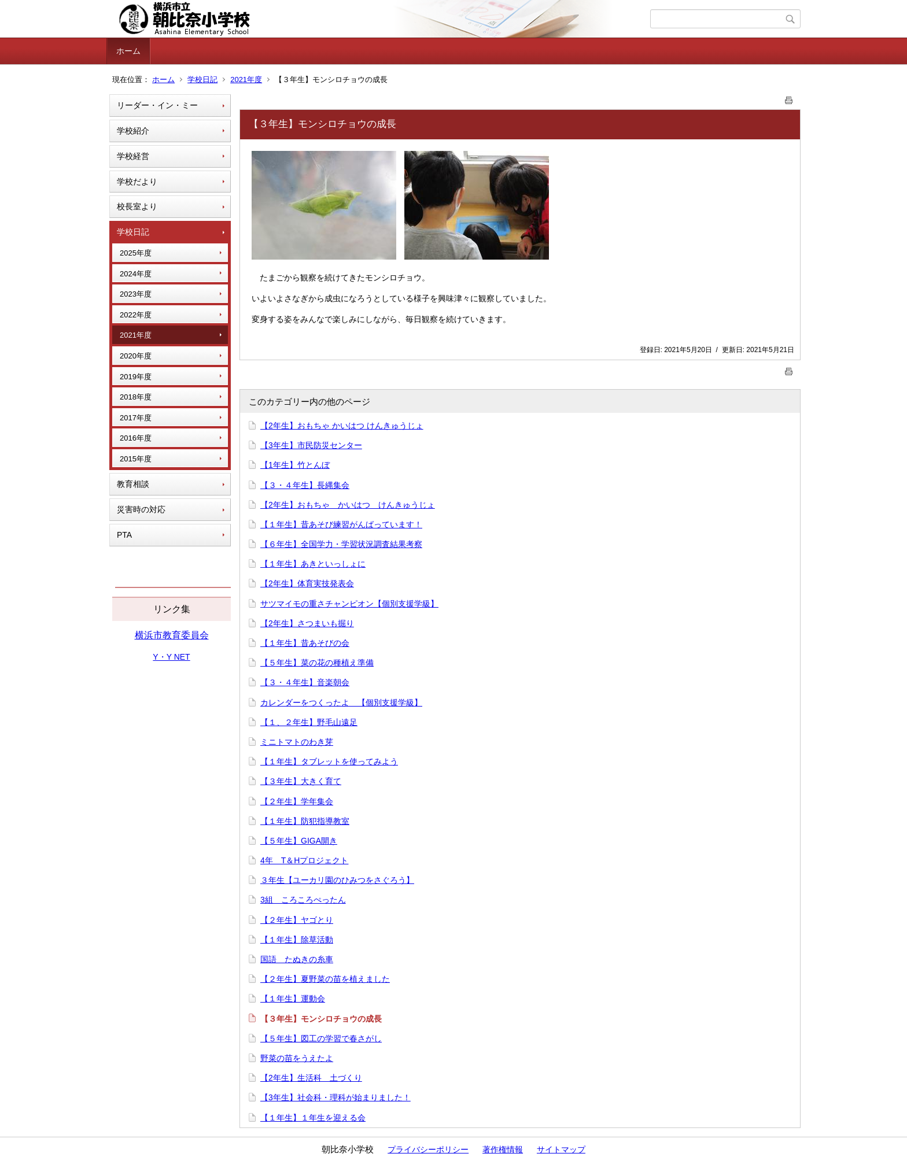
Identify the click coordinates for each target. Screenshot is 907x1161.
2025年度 (136, 253)
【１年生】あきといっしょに (313, 563)
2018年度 (136, 397)
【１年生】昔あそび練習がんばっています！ (341, 524)
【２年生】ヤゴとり (296, 920)
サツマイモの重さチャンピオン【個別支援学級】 (349, 603)
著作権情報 (502, 1149)
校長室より (137, 206)
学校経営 (133, 156)
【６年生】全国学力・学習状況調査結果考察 (341, 544)
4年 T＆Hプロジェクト (304, 860)
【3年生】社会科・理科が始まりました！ (335, 1097)
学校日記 (202, 79)
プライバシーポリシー (428, 1149)
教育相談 (133, 484)
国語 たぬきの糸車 (296, 959)
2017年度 (136, 417)
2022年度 (136, 314)
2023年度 (136, 294)
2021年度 (246, 79)
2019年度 (136, 376)
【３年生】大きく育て (300, 781)
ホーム (128, 51)
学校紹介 (133, 130)
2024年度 (136, 273)
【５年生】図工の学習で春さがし (321, 1038)
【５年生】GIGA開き (298, 840)
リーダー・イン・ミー (157, 105)
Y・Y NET (171, 656)
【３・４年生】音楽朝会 (304, 682)
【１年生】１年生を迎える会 (313, 1117)
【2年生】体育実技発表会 (307, 583)
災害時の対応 (141, 509)
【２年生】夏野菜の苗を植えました (325, 978)
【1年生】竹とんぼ (295, 464)
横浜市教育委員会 (172, 635)
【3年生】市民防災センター (311, 445)
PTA (124, 534)
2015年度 (136, 458)
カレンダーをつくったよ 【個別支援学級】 (341, 702)
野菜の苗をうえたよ (296, 1058)
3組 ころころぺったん (303, 899)
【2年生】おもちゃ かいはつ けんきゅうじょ (341, 425)
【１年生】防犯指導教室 (304, 821)
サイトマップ (561, 1149)
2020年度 (136, 356)
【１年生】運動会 (292, 998)
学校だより (137, 181)
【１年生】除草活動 (296, 939)
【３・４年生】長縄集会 (304, 485)
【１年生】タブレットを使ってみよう (329, 761)
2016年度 (136, 438)
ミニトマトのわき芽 (296, 741)
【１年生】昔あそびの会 (304, 643)
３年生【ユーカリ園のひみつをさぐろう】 (337, 880)
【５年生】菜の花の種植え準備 (317, 662)
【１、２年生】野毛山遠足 (308, 722)
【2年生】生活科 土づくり (311, 1077)
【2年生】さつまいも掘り (307, 623)
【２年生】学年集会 (296, 801)
